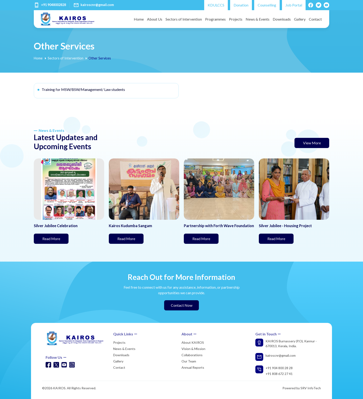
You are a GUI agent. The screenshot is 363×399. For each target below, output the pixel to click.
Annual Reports (193, 367)
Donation (241, 5)
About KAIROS (193, 342)
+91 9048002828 (53, 5)
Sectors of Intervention (184, 19)
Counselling (267, 5)
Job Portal (293, 5)
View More (312, 143)
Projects (235, 19)
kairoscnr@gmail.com (97, 5)
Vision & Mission (193, 349)
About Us (154, 19)
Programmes (215, 19)
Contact (315, 19)
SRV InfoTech (310, 388)
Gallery (300, 19)
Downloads (282, 19)
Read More (55, 238)
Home (139, 19)
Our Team (189, 361)
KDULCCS (216, 5)
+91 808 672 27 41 (279, 374)
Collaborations (192, 355)
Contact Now (181, 305)
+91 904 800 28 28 (279, 368)
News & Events (257, 19)
